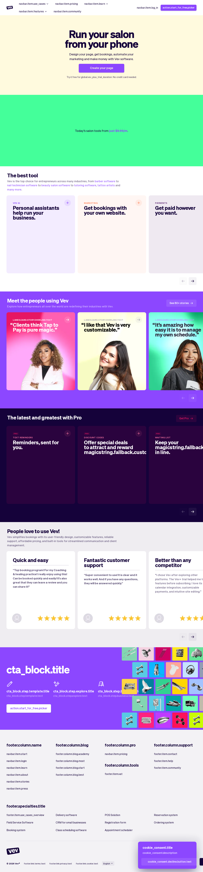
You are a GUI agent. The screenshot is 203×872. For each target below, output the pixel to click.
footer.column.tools (122, 765)
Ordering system (164, 822)
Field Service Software (19, 822)
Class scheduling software (71, 830)
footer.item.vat (113, 774)
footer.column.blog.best (70, 774)
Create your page (101, 68)
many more (14, 189)
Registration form (115, 822)
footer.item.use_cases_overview (25, 815)
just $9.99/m (118, 131)
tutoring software (85, 185)
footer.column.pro (120, 744)
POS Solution (112, 815)
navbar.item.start (16, 754)
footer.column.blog (72, 744)
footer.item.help (163, 761)
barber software (105, 181)
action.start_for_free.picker (179, 7)
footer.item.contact (165, 754)
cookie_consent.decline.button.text (169, 861)
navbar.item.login (16, 761)
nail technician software (22, 185)
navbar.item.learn (96, 3)
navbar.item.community (67, 11)
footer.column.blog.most (70, 761)
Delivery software (66, 815)
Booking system (15, 830)
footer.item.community (167, 767)
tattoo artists (106, 185)
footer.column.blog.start (70, 767)
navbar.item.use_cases (34, 3)
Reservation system (166, 815)
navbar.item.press (17, 788)
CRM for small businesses (71, 822)
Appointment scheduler (119, 830)
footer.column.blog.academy (72, 754)
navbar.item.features (33, 11)
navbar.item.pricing (66, 3)
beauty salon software (55, 185)
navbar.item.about (17, 774)
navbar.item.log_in (147, 7)
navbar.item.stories (17, 781)
